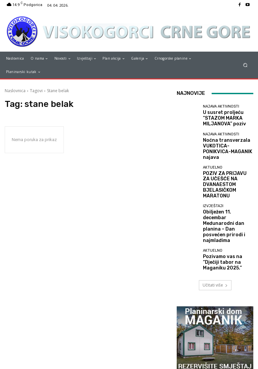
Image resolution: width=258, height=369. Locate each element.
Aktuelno (212, 164)
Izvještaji (213, 190)
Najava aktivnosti (221, 108)
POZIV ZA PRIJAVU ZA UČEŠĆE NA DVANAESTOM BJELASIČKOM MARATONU (227, 174)
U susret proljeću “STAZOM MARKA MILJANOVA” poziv (219, 118)
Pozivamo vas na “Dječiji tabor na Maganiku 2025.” (227, 230)
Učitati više (215, 253)
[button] (245, 65)
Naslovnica (15, 91)
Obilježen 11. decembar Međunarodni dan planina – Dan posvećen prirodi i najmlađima (226, 202)
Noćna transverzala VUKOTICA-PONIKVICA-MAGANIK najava (224, 146)
